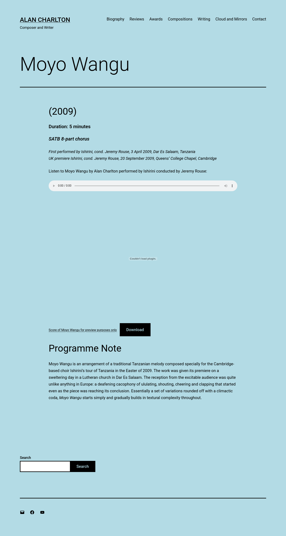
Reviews (136, 19)
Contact (259, 19)
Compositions (180, 19)
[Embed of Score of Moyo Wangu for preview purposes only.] (143, 258)
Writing (204, 19)
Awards (156, 19)
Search (25, 458)
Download (135, 329)
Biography (115, 19)
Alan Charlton (45, 19)
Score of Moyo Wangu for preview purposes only (83, 330)
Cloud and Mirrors (231, 19)
